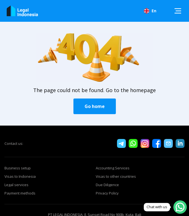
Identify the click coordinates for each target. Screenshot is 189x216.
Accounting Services (113, 168)
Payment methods (19, 193)
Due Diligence (107, 185)
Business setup (17, 168)
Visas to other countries (116, 176)
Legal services (16, 185)
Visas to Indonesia (20, 176)
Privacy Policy (107, 193)
